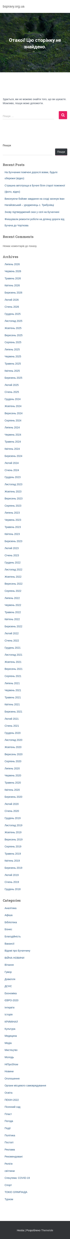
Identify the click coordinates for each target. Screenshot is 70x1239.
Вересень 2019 (14, 839)
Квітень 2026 (12, 285)
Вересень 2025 (14, 335)
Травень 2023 (13, 527)
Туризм (9, 1199)
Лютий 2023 (12, 548)
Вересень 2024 (14, 413)
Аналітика (11, 908)
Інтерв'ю (10, 1007)
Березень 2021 (13, 711)
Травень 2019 (13, 853)
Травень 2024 (13, 441)
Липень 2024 (12, 427)
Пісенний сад (12, 1106)
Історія (8, 1014)
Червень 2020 (13, 775)
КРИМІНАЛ (11, 1021)
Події (8, 1128)
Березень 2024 (13, 456)
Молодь (9, 1057)
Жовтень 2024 (13, 406)
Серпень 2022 (13, 590)
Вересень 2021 (14, 668)
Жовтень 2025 (13, 328)
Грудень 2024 (13, 399)
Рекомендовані (14, 1156)
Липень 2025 (12, 349)
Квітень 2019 (12, 860)
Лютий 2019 (12, 875)
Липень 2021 (12, 683)
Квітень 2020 (12, 789)
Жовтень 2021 (13, 661)
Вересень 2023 (14, 498)
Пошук (7, 145)
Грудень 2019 (13, 818)
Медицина (11, 1035)
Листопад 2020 (13, 739)
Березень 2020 (13, 796)
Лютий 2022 (12, 633)
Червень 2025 (13, 356)
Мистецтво (11, 1050)
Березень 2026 (13, 292)
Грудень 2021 (13, 647)
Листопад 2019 (13, 825)
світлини (10, 1170)
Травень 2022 (13, 612)
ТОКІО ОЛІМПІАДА (16, 1192)
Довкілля (10, 979)
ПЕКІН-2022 (12, 1099)
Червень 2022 (13, 605)
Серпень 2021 (13, 676)
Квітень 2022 (12, 619)
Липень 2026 (12, 264)
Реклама (10, 1149)
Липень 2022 (12, 598)
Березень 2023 (13, 541)
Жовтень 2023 (13, 491)
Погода (9, 1121)
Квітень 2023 (12, 534)
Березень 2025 (13, 377)
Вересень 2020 (14, 754)
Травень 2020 (13, 782)
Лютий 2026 (12, 299)
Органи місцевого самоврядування (25, 1085)
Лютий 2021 (12, 718)
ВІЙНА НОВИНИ (14, 957)
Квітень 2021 (12, 704)
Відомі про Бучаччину (17, 950)
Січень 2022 (12, 640)
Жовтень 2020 (13, 747)
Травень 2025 (13, 363)
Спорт (8, 1185)
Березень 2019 (13, 867)
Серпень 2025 (13, 342)
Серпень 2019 (13, 846)
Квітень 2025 (12, 370)
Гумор (8, 972)
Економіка (11, 993)
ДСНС (8, 986)
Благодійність (13, 936)
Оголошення (12, 1078)
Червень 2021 (13, 690)
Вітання (9, 964)
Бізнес (8, 929)
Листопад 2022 (13, 569)
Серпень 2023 (13, 505)
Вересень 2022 (14, 583)
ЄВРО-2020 (11, 1000)
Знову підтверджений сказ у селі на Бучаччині (32, 212)
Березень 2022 (13, 626)
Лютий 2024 (12, 463)
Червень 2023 (13, 519)
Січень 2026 (12, 306)
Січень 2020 (12, 810)
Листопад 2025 (13, 320)
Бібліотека (11, 922)
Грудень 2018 (13, 889)
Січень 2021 (12, 725)
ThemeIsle (47, 1230)
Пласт (8, 1114)
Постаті (9, 1142)
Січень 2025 (12, 391)
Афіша (8, 915)
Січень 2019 (12, 882)
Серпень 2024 (13, 420)
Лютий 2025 (12, 384)
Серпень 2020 (13, 761)
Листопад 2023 (13, 484)
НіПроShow (11, 1064)
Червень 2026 (13, 271)
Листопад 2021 (13, 654)
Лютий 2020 (12, 804)
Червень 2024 (13, 434)
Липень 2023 (12, 512)
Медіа (8, 1043)
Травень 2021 (13, 697)
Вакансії (9, 943)
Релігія (8, 1163)
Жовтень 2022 (13, 576)
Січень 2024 (12, 470)
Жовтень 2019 (13, 832)
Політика (10, 1135)
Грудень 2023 (13, 477)
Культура (10, 1028)
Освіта (8, 1092)
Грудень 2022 (13, 562)
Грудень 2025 (13, 313)
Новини (9, 1071)
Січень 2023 (12, 555)
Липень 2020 (12, 768)
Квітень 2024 (12, 448)
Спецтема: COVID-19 (17, 1177)
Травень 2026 (13, 278)
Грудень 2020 (13, 732)
